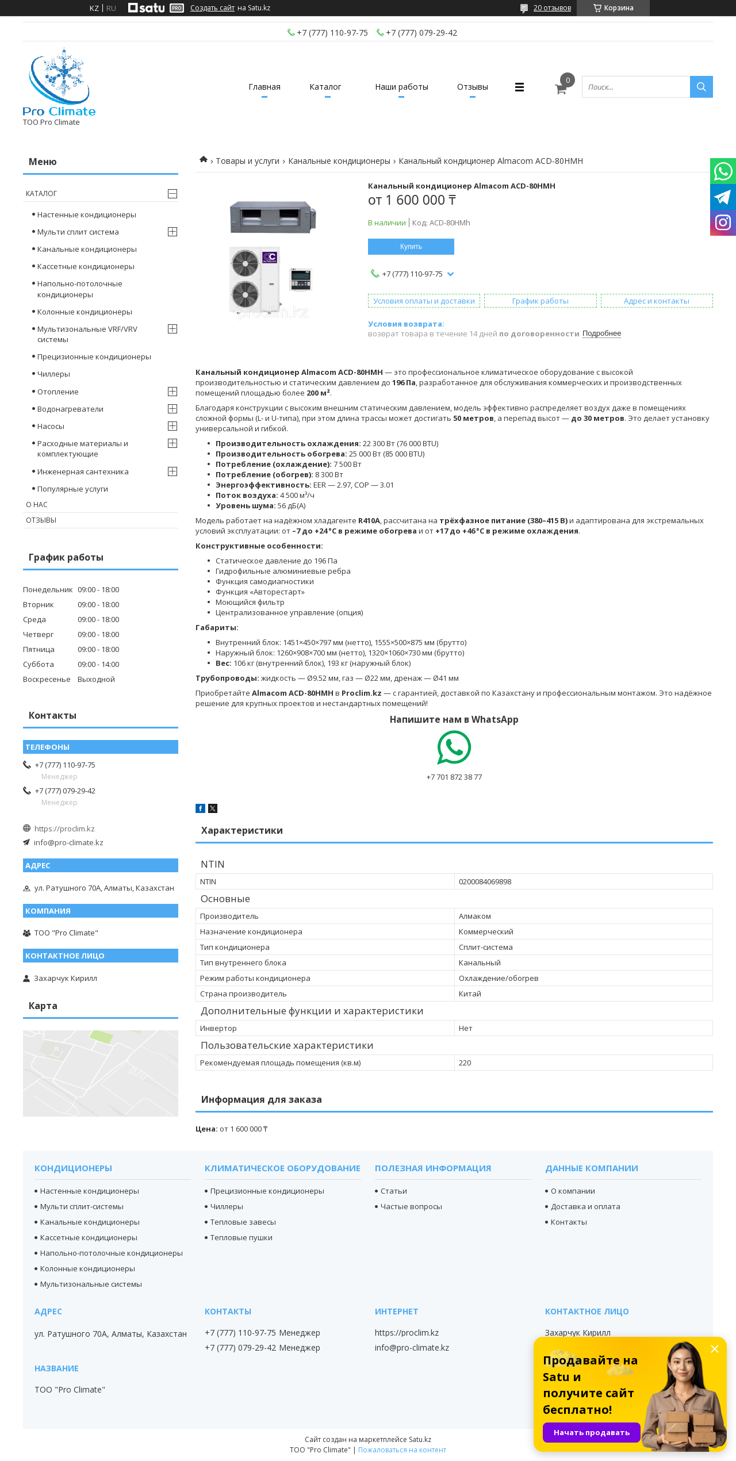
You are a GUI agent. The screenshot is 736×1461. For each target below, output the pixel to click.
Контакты (569, 1222)
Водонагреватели (70, 409)
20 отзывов (552, 8)
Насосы (50, 426)
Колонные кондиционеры (84, 311)
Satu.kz (420, 1439)
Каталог (325, 86)
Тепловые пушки (241, 1237)
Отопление (58, 391)
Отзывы (472, 86)
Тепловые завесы (243, 1222)
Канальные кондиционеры (339, 160)
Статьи (394, 1191)
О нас (37, 504)
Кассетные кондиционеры (86, 266)
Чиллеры (53, 374)
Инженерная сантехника (83, 471)
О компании (573, 1191)
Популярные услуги (72, 489)
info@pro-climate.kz (68, 842)
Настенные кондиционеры (86, 214)
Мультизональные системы (91, 1284)
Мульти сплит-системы (82, 1206)
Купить (411, 247)
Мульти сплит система (78, 232)
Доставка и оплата (585, 1206)
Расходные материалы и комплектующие (82, 448)
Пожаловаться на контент (402, 1450)
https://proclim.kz (64, 828)
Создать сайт (212, 8)
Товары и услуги (247, 160)
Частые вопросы (411, 1206)
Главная (264, 86)
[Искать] (701, 87)
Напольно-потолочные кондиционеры (79, 288)
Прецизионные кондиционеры (94, 356)
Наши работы (401, 86)
